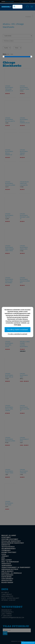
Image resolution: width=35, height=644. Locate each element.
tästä (19, 325)
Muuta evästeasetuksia (28, 642)
